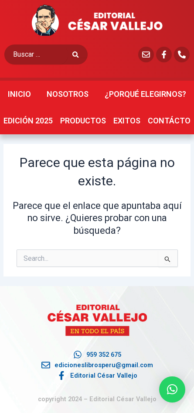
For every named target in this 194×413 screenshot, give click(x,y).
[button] (172, 389)
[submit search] (80, 54)
